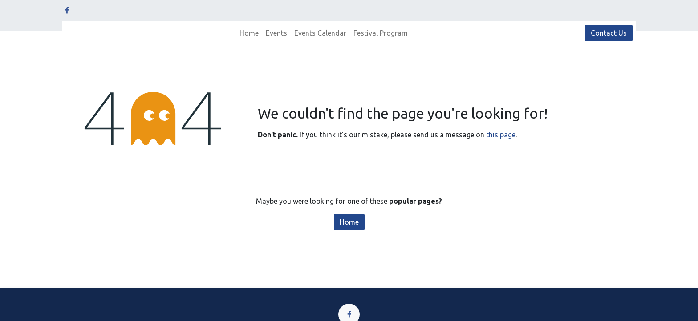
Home (349, 222)
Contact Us (609, 33)
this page (500, 135)
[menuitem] (249, 33)
